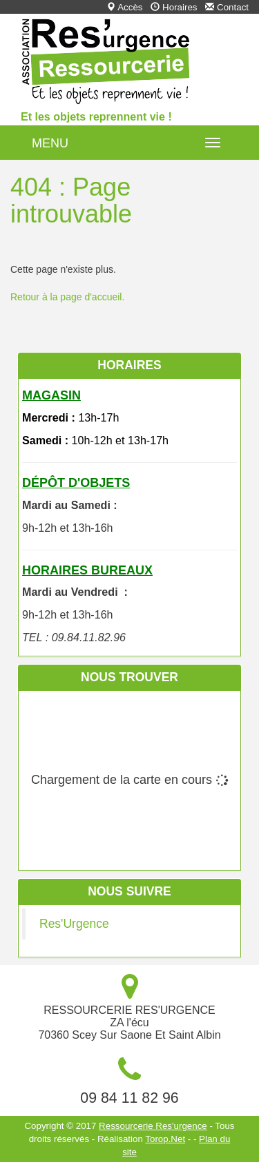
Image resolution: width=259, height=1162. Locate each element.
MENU (50, 143)
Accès (124, 7)
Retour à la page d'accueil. (67, 296)
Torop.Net (165, 1139)
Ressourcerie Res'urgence (153, 1126)
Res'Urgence (74, 924)
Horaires (174, 7)
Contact (227, 7)
